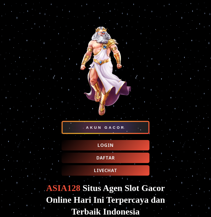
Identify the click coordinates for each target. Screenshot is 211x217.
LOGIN (106, 145)
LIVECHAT (105, 170)
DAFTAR (105, 158)
